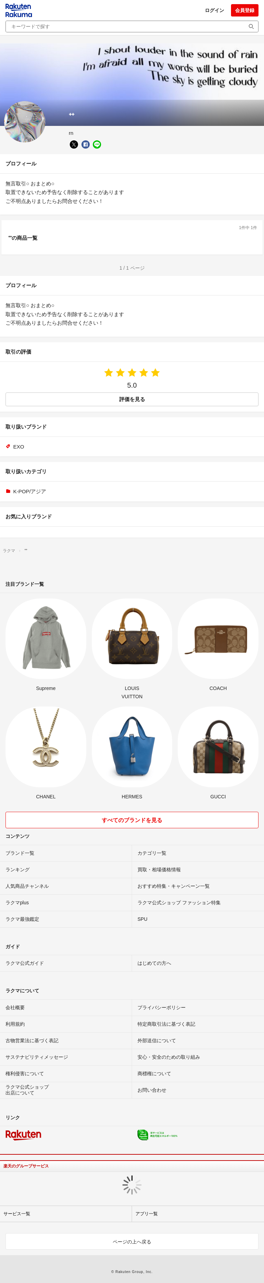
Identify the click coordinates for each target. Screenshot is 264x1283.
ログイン (214, 10)
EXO (18, 447)
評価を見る (132, 399)
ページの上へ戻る (132, 1241)
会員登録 (244, 10)
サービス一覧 (16, 1213)
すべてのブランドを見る (132, 820)
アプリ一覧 (146, 1213)
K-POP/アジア (29, 491)
